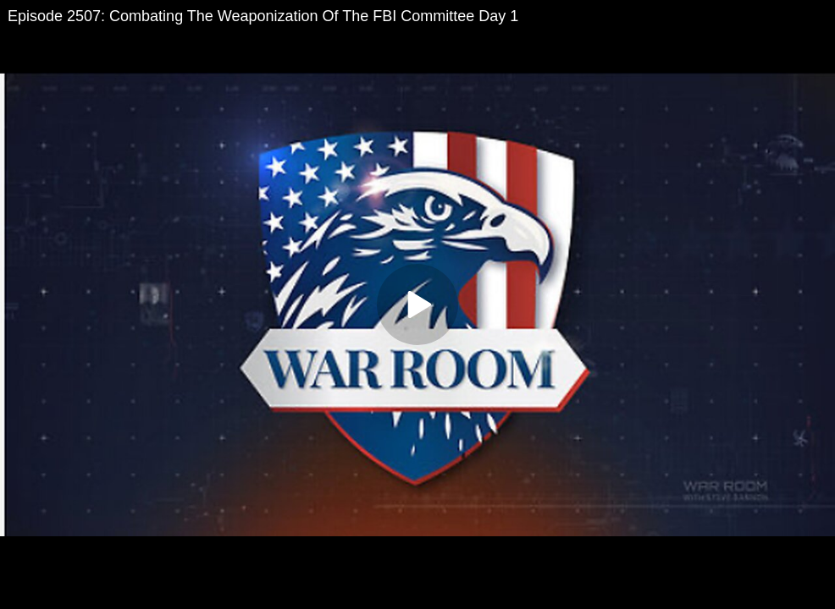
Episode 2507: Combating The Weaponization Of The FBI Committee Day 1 (263, 16)
